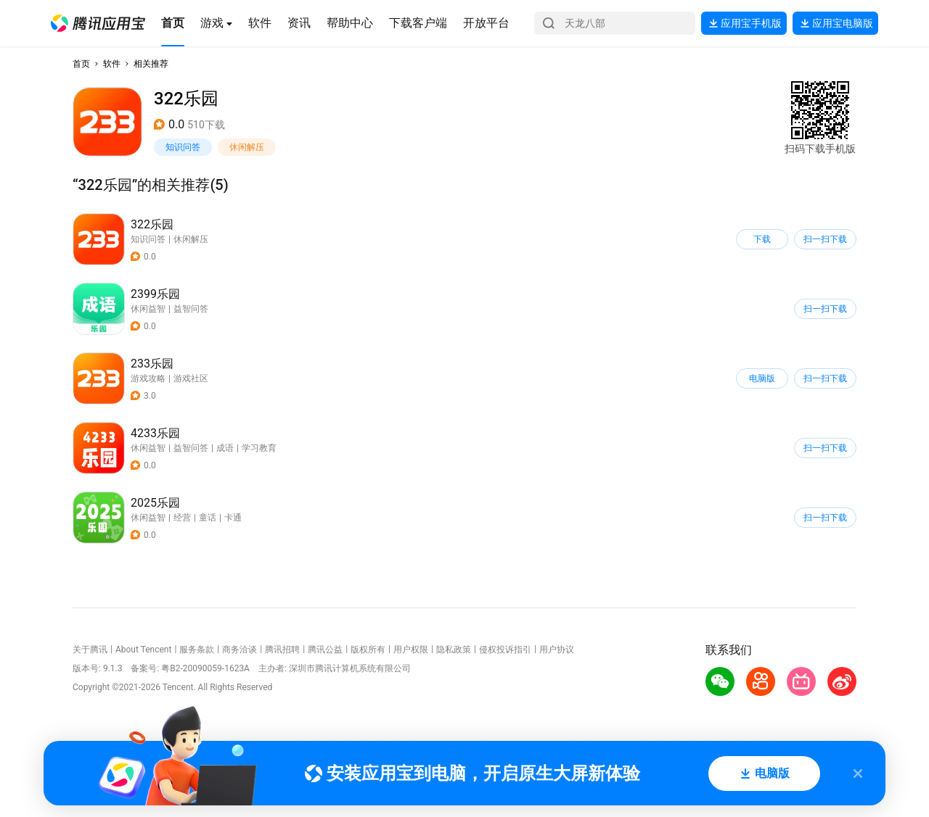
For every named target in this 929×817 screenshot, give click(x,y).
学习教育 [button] (259, 448)
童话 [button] (207, 518)
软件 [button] (111, 64)
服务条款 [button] (196, 649)
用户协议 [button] (556, 649)
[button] (98, 23)
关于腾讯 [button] (90, 649)
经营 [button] (182, 518)
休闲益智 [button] (148, 309)
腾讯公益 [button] (325, 649)
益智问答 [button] (190, 309)
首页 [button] (81, 64)
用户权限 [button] (410, 649)
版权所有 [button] (368, 649)
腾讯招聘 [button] (282, 649)
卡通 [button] (233, 518)
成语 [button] (225, 448)
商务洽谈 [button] (239, 649)
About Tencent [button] (143, 649)
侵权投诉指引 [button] (505, 649)
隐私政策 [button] (453, 649)
